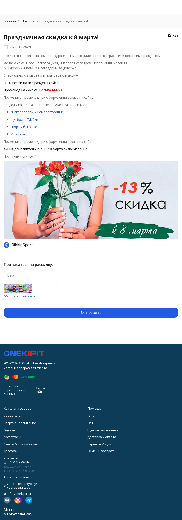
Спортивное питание (20, 423)
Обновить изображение (22, 296)
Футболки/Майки (24, 119)
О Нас (91, 416)
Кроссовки (19, 134)
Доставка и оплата (101, 437)
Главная (10, 21)
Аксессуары (12, 437)
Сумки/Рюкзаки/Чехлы (21, 444)
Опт (90, 423)
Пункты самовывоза (102, 430)
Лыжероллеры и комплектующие (37, 112)
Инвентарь (12, 416)
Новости (28, 21)
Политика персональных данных (15, 390)
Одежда (10, 430)
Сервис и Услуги (99, 444)
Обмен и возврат (100, 451)
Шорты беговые (24, 127)
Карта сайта (40, 390)
